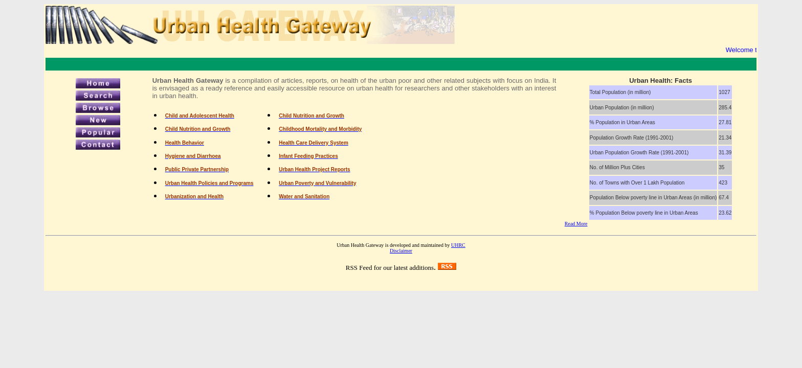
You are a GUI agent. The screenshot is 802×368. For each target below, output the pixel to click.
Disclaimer (401, 251)
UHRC (458, 245)
